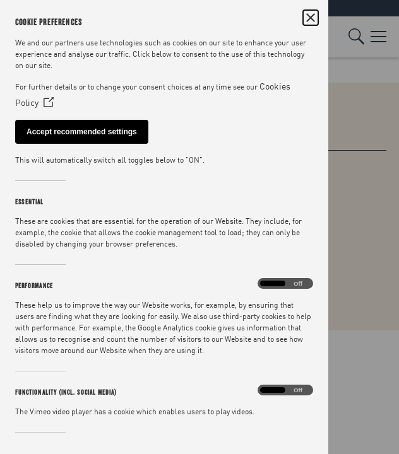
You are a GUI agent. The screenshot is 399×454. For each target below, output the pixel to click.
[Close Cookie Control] (310, 17)
